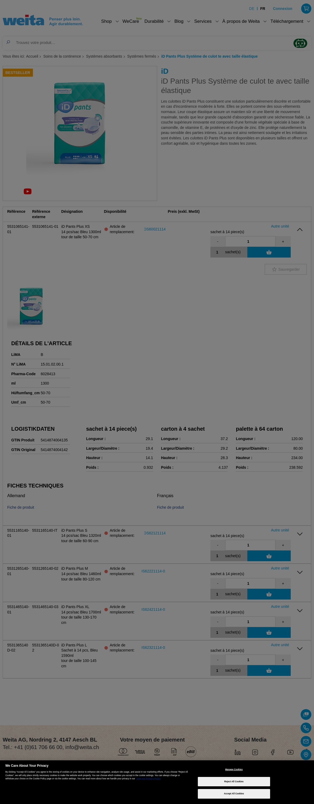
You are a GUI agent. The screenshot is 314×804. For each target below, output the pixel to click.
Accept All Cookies (234, 793)
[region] (157, 782)
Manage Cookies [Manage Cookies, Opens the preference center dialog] (234, 769)
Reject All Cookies (234, 781)
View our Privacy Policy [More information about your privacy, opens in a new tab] (149, 778)
